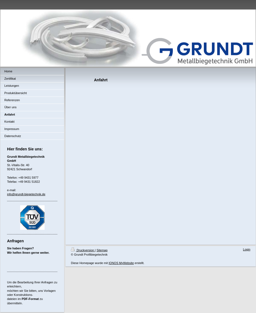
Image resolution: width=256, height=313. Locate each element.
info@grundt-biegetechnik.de (26, 194)
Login (246, 249)
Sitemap (101, 250)
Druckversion (83, 250)
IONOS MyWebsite (121, 263)
